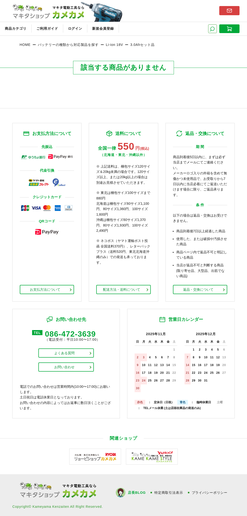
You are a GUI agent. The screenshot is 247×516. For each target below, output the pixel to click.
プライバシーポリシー (209, 493)
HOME (25, 45)
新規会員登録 (103, 28)
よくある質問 (64, 353)
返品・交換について (198, 289)
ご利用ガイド (47, 28)
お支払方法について (45, 289)
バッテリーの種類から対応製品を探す (68, 45)
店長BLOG (136, 493)
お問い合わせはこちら (229, 10)
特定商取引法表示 (168, 493)
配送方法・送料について (121, 289)
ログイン (75, 28)
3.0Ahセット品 (142, 45)
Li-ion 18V (114, 45)
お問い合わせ (64, 367)
